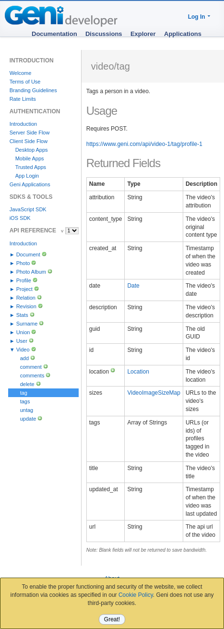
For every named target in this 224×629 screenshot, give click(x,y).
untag (27, 410)
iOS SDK (20, 218)
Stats (22, 315)
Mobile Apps (29, 158)
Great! (112, 619)
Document (28, 254)
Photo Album (31, 272)
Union (23, 332)
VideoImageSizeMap (153, 392)
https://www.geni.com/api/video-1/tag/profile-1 (144, 144)
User (21, 341)
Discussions (103, 33)
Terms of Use (25, 82)
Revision (26, 306)
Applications (182, 33)
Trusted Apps (30, 167)
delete (27, 384)
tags (25, 401)
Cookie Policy (135, 595)
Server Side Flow (30, 132)
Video (23, 349)
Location (138, 371)
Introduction (23, 124)
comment (31, 367)
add (24, 358)
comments (32, 375)
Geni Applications (30, 184)
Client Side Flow (28, 141)
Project (24, 289)
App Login (27, 176)
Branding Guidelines (33, 90)
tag (23, 393)
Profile (23, 280)
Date (133, 285)
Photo (23, 263)
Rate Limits (23, 99)
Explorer (143, 33)
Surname (27, 324)
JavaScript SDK (28, 209)
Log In (196, 16)
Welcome (21, 73)
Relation (25, 298)
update (28, 419)
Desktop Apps (31, 150)
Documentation (54, 33)
